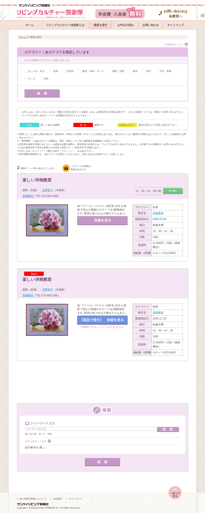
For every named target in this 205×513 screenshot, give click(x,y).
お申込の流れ (125, 25)
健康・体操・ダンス (93, 71)
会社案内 (57, 498)
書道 (135, 71)
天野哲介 (47, 190)
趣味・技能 (118, 71)
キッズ (31, 78)
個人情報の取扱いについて (33, 498)
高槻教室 (27, 196)
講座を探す (101, 25)
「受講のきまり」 (68, 151)
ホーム (29, 25)
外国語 (70, 71)
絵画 (55, 71)
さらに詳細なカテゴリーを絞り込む (44, 60)
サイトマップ (175, 25)
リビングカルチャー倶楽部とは (65, 25)
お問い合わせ (150, 25)
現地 (46, 78)
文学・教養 (165, 71)
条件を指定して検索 (36, 441)
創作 (148, 71)
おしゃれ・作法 (36, 71)
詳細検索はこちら (174, 44)
